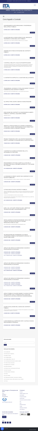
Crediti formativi (22, 398)
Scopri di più (32, 32)
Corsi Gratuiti (6, 373)
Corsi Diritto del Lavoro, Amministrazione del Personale (12, 368)
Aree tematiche (22, 395)
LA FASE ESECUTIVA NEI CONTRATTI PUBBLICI (15, 189)
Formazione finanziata (23, 396)
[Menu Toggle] (35, 5)
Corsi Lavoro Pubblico (7, 375)
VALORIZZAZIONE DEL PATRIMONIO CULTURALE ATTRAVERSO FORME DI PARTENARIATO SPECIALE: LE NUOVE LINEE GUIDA (17, 236)
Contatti (21, 406)
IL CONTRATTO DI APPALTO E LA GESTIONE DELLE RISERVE (19, 77)
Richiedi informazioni (23, 404)
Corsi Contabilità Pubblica (7, 357)
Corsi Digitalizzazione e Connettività (9, 364)
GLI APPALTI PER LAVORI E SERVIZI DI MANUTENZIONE (17, 101)
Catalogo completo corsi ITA (24, 393)
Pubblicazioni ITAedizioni (23, 407)
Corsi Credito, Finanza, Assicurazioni (9, 362)
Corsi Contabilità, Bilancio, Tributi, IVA (9, 359)
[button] (2, 428)
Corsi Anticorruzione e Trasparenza (9, 353)
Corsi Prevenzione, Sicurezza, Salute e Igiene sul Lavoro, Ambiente (13, 379)
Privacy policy (31, 429)
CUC (20, 401)
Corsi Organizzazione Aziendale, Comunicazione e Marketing (13, 377)
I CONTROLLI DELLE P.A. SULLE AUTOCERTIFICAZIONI (17, 62)
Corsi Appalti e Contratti (7, 355)
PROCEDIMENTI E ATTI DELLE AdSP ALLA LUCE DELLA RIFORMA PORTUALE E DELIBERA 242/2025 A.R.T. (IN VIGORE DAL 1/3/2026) (19, 164)
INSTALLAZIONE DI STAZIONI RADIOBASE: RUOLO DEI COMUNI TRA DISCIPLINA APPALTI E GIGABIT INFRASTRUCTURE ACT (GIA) (17, 221)
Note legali (34, 429)
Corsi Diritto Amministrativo (8, 366)
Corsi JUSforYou (22, 409)
